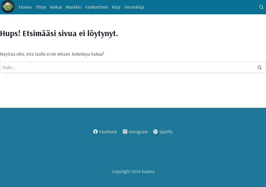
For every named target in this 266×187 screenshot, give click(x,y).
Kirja (116, 7)
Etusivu (25, 7)
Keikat (56, 7)
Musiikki (73, 7)
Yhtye (41, 7)
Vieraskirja (134, 7)
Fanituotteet (96, 7)
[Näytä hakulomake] (261, 7)
